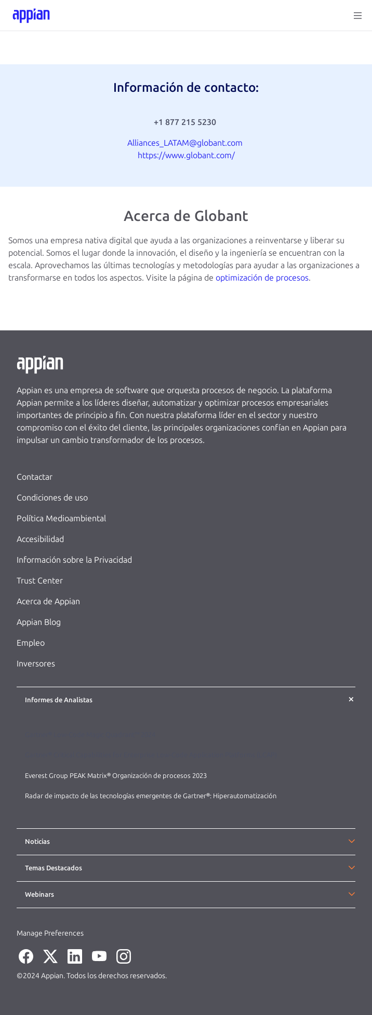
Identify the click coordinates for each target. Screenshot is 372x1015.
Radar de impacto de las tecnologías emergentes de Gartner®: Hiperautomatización (150, 796)
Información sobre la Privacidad (74, 560)
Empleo (31, 643)
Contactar (34, 477)
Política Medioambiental (61, 518)
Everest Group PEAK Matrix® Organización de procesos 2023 (116, 776)
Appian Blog (39, 622)
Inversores (36, 664)
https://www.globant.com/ (186, 155)
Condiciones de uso (52, 498)
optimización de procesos (262, 278)
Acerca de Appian (48, 601)
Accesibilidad (40, 539)
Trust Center (40, 581)
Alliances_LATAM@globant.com (185, 143)
